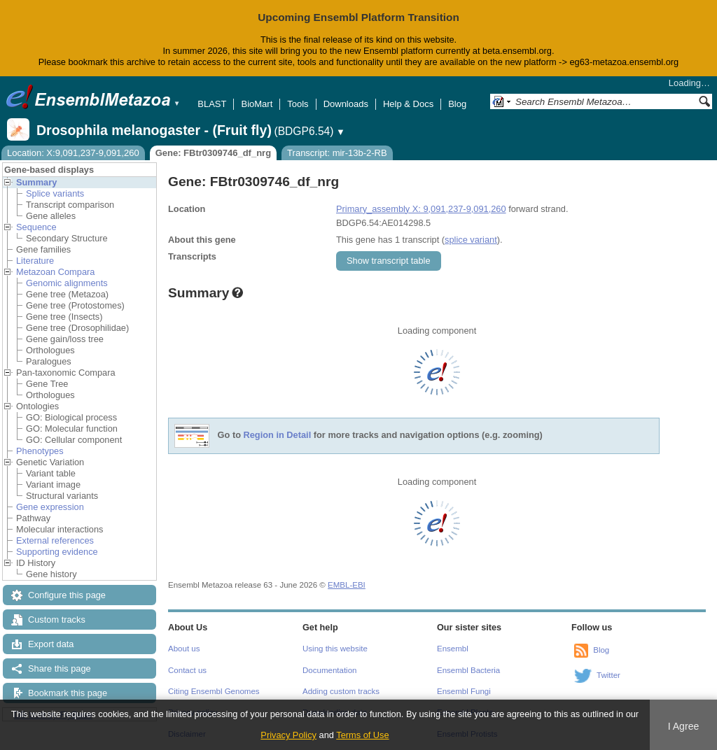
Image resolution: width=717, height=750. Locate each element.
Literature (35, 260)
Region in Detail (278, 435)
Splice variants (55, 193)
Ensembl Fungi (464, 691)
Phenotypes (40, 451)
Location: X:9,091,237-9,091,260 (73, 153)
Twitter (608, 675)
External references (55, 540)
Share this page (59, 668)
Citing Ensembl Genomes (214, 691)
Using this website (335, 648)
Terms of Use (362, 735)
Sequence (36, 227)
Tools (297, 104)
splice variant (471, 239)
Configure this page (67, 595)
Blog (457, 104)
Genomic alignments (67, 283)
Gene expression (50, 507)
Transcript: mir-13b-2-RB (337, 153)
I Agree (683, 726)
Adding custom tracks (341, 691)
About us (184, 648)
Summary (36, 182)
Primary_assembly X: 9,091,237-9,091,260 (421, 209)
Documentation (329, 670)
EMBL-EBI (347, 585)
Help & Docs (408, 104)
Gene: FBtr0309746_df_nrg (213, 153)
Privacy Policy (288, 735)
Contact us (187, 670)
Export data (51, 644)
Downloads (345, 104)
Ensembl (452, 648)
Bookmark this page (67, 693)
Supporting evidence (57, 551)
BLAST (211, 104)
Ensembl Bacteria (468, 670)
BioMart (256, 104)
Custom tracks (56, 619)
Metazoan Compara (55, 272)
